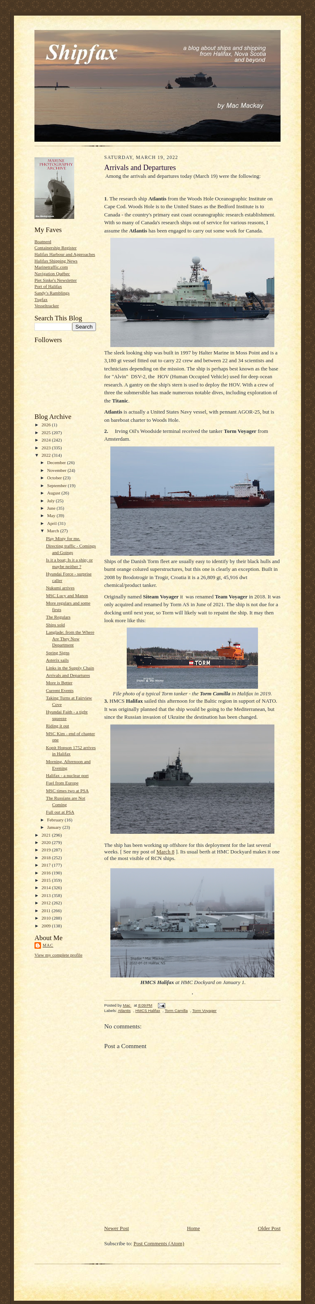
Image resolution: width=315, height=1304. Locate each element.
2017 (46, 864)
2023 (46, 447)
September (57, 485)
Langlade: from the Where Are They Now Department (70, 638)
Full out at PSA (60, 812)
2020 (46, 842)
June (52, 508)
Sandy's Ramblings (52, 292)
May (52, 515)
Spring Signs (57, 652)
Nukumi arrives (60, 587)
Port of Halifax (48, 286)
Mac (48, 945)
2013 (46, 895)
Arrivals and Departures (68, 675)
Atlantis (124, 1010)
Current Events (59, 690)
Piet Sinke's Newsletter (55, 280)
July (51, 500)
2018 (46, 857)
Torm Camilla (176, 1010)
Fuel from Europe (62, 782)
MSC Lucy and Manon (67, 595)
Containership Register (55, 247)
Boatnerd (42, 241)
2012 (46, 902)
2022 (46, 455)
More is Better (59, 682)
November (57, 470)
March (53, 530)
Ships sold (55, 624)
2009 (46, 925)
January (55, 827)
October (55, 477)
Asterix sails (57, 660)
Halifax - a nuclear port (67, 775)
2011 (46, 910)
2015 (46, 880)
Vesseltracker (46, 305)
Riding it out (57, 725)
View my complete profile (58, 954)
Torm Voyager (204, 1010)
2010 (46, 917)
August (54, 492)
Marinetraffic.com (51, 266)
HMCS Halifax (147, 1010)
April (52, 523)
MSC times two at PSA (67, 790)
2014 (46, 887)
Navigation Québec (52, 273)
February (56, 819)
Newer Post (116, 1228)
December (57, 462)
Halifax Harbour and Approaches (64, 254)
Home (193, 1228)
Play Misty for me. (63, 538)
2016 (46, 872)
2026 (46, 424)
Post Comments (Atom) (159, 1243)
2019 (46, 849)
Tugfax (41, 299)
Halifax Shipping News (56, 260)
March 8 (165, 852)
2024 (46, 439)
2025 (46, 432)
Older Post (269, 1228)
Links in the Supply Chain (70, 667)
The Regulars (58, 616)
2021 (46, 835)
